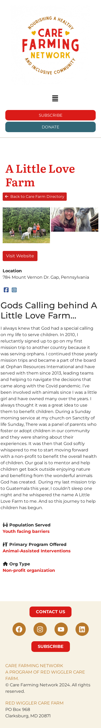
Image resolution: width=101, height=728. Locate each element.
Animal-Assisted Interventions (37, 550)
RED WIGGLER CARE (27, 703)
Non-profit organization (29, 570)
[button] (55, 99)
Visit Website (20, 255)
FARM (57, 703)
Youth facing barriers (26, 531)
